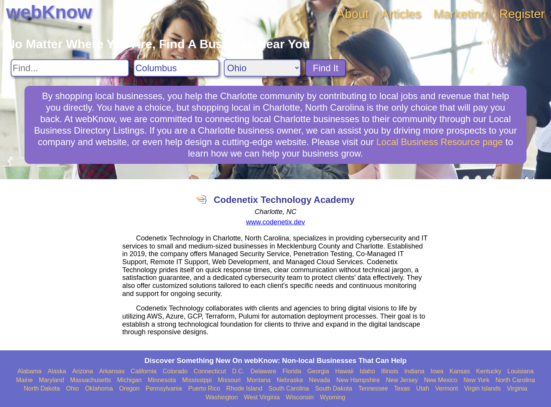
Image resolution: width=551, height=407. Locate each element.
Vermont (446, 388)
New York (476, 380)
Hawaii (344, 371)
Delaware (264, 371)
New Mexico (440, 380)
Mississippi (197, 380)
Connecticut (210, 371)
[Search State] (262, 68)
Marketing (460, 14)
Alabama (29, 371)
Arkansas (112, 371)
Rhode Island (244, 388)
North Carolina (515, 380)
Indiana (414, 371)
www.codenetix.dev (275, 222)
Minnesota (162, 380)
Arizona (82, 371)
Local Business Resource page (439, 142)
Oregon (129, 388)
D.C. (238, 371)
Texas (402, 388)
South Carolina (289, 388)
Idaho (367, 371)
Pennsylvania (164, 388)
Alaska (57, 371)
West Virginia (262, 397)
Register (522, 14)
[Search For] (70, 68)
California (144, 371)
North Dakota (42, 388)
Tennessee (373, 388)
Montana (259, 380)
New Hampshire (358, 380)
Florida (291, 371)
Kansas (460, 371)
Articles (401, 14)
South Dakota (333, 388)
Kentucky (488, 371)
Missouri (229, 380)
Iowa (436, 371)
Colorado (175, 371)
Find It (326, 68)
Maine (24, 380)
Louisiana (520, 371)
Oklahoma (99, 388)
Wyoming (333, 397)
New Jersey (402, 380)
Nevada (319, 380)
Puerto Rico (204, 388)
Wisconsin (300, 397)
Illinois (389, 371)
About (353, 14)
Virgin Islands (482, 388)
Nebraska (290, 380)
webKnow (49, 12)
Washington (221, 397)
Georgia (318, 371)
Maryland (51, 380)
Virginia (517, 388)
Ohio (72, 388)
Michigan (129, 380)
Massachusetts (90, 380)
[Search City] (176, 68)
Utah (422, 388)
